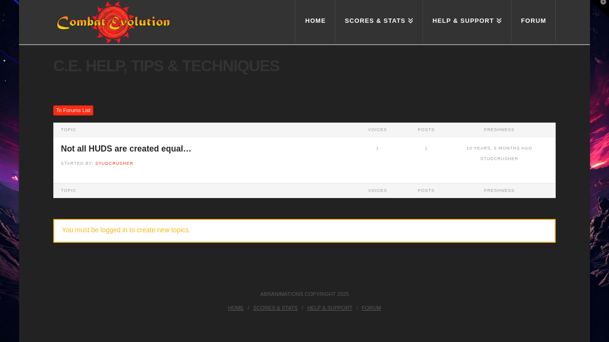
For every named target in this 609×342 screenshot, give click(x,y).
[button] (600, 9)
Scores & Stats (275, 308)
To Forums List (73, 110)
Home (236, 308)
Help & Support (330, 308)
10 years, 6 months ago (499, 148)
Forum (371, 308)
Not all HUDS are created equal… (126, 148)
